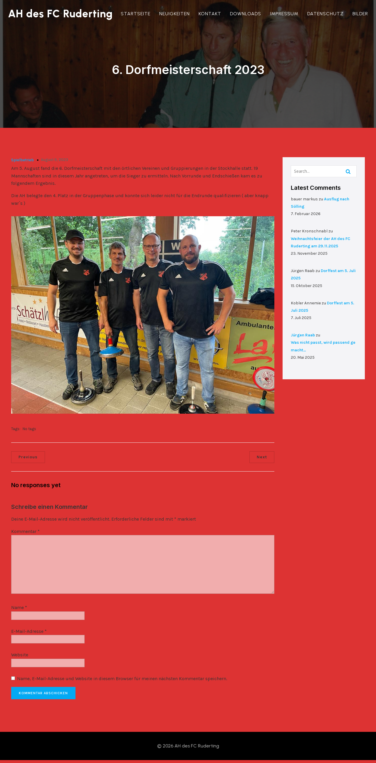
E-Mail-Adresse (29, 631)
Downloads (246, 13)
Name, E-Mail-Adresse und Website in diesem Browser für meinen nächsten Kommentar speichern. (122, 678)
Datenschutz (326, 13)
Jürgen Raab (304, 333)
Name (19, 607)
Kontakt (210, 13)
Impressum (285, 13)
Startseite (136, 13)
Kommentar (25, 531)
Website (19, 655)
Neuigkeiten (175, 13)
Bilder (361, 13)
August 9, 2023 (54, 158)
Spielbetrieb (22, 159)
